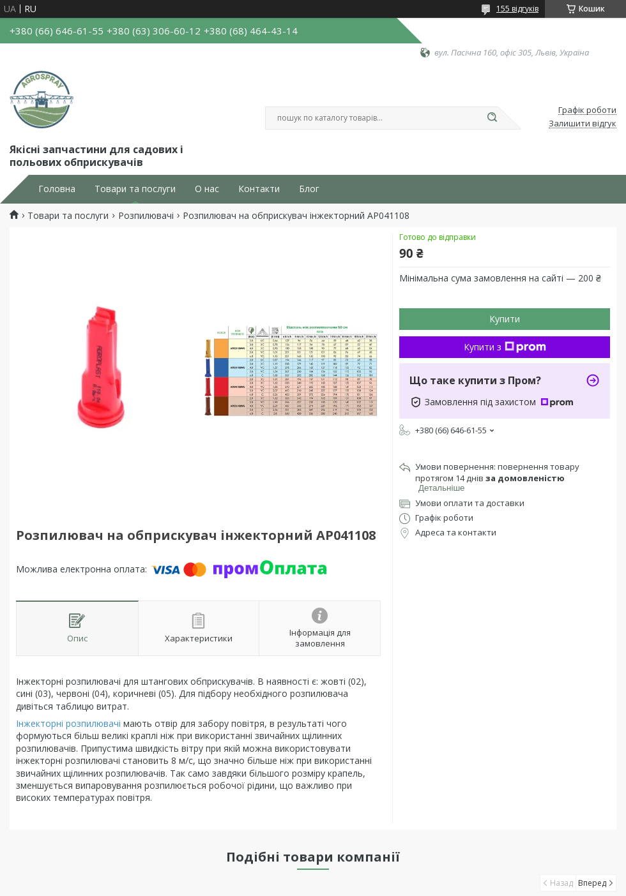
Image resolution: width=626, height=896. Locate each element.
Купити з (505, 347)
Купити (504, 319)
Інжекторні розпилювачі (68, 723)
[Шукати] (492, 118)
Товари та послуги (135, 188)
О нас (207, 188)
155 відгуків (517, 8)
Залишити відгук (582, 123)
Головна (56, 188)
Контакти (259, 188)
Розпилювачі (146, 215)
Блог (309, 188)
